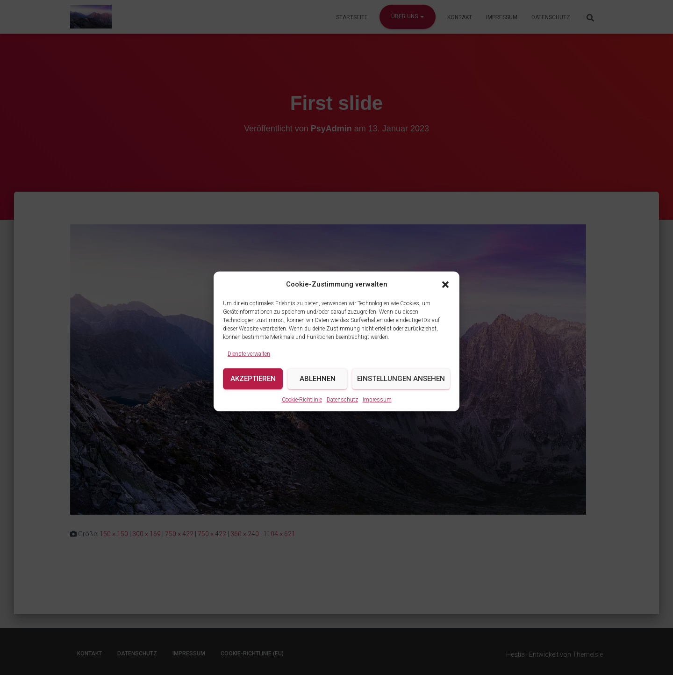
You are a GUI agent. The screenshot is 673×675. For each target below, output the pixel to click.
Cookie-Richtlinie (302, 409)
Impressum (377, 409)
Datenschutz (342, 409)
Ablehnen (318, 388)
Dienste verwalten (249, 363)
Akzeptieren (253, 388)
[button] (445, 294)
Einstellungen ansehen (401, 388)
